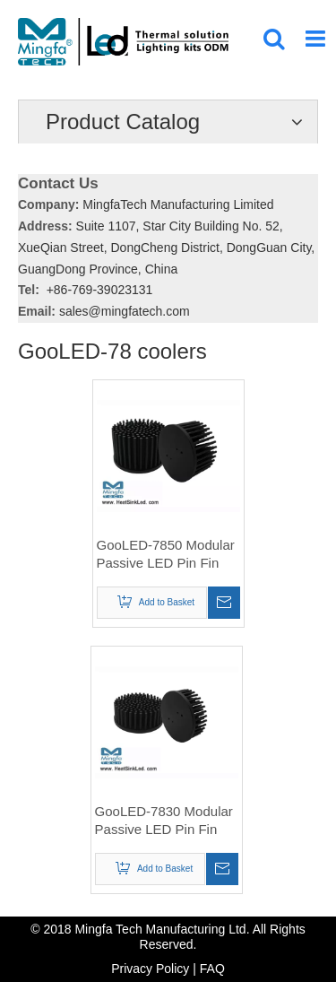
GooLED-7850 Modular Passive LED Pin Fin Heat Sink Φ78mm (166, 554)
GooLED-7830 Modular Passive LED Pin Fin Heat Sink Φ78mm (164, 821)
